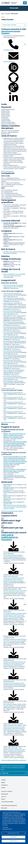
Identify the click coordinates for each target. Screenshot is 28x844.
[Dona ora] (14, 773)
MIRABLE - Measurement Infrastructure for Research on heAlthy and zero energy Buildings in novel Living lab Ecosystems (14, 435)
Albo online (4, 808)
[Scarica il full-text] (13, 546)
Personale (7, 13)
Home (2, 13)
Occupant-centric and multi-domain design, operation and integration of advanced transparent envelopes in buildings (15, 507)
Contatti (3, 780)
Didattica (5, 256)
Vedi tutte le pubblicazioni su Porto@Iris (9, 537)
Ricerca (4, 424)
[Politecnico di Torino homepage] (9, 3)
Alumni (3, 799)
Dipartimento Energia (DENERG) (10, 32)
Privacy (3, 787)
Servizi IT (3, 796)
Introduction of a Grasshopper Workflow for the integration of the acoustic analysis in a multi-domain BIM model (14, 663)
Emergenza (4, 785)
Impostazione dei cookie (13, 833)
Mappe (3, 782)
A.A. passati (8, 388)
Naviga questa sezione (14, 25)
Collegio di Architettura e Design (11, 274)
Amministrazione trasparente (9, 805)
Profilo (4, 104)
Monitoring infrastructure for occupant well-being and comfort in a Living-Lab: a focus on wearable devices (14, 641)
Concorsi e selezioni (6, 791)
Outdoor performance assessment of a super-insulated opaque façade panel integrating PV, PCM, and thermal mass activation (14, 728)
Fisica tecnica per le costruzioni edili (12, 392)
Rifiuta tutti (13, 837)
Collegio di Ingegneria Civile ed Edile (12, 275)
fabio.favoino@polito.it (8, 61)
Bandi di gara (4, 794)
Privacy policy (5, 827)
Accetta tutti (13, 840)
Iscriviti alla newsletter (7, 801)
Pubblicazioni (7, 513)
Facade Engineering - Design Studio (11, 303)
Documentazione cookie (7, 828)
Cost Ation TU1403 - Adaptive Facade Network (14, 251)
